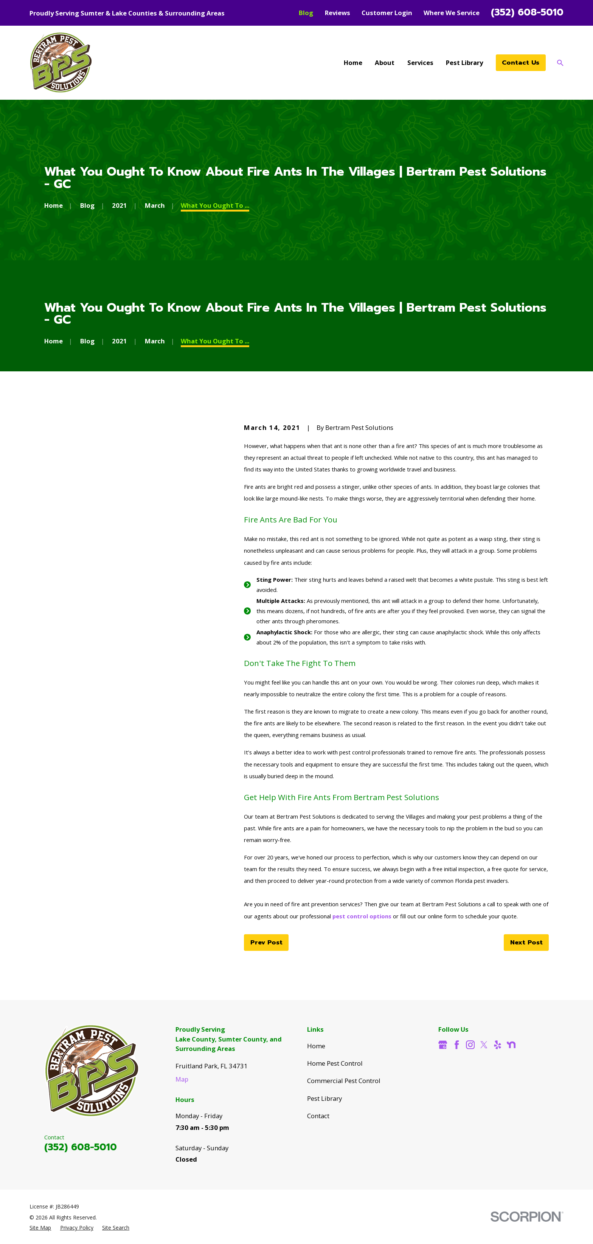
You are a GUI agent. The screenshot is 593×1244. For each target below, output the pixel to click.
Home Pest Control (335, 1063)
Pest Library (324, 1098)
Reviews (337, 12)
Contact (318, 1115)
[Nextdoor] (511, 1044)
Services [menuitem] (420, 62)
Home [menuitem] (353, 62)
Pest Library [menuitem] (464, 62)
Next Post (526, 942)
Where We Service (452, 12)
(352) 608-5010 (527, 12)
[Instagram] (470, 1044)
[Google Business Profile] (442, 1044)
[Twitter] (484, 1044)
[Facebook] (456, 1044)
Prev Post (266, 942)
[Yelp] (497, 1044)
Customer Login (387, 12)
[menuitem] (40, 1227)
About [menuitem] (384, 62)
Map (181, 1079)
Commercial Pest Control (343, 1080)
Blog (306, 12)
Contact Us (520, 62)
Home (316, 1046)
